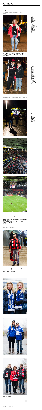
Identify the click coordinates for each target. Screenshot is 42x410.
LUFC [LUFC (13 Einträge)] (31, 62)
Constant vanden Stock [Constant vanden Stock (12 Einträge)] (33, 34)
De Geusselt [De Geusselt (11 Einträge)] (32, 36)
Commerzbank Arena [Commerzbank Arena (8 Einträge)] (33, 33)
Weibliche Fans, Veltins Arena (9, 275)
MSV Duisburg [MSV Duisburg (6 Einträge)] (32, 64)
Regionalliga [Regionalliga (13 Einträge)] (32, 75)
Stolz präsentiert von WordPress (11, 406)
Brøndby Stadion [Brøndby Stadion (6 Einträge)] (33, 30)
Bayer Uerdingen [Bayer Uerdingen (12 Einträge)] (33, 21)
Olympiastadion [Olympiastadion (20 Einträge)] (32, 70)
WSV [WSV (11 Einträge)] (31, 112)
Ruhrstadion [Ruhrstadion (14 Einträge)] (32, 85)
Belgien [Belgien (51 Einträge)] (31, 22)
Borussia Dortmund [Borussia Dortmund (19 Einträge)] (33, 25)
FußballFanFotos (9, 4)
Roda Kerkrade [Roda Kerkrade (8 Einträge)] (32, 78)
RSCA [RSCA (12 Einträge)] (31, 83)
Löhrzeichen (32, 118)
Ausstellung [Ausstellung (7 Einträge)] (32, 17)
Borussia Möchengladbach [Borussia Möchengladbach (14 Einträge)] (34, 26)
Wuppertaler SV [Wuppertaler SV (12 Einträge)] (32, 113)
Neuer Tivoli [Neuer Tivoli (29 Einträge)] (32, 68)
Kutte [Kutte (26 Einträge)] (31, 60)
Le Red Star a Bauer (33, 121)
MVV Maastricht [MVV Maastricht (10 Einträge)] (32, 66)
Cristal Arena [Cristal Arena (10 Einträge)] (32, 35)
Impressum (32, 122)
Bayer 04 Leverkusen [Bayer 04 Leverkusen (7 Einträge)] (33, 20)
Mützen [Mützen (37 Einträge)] (31, 67)
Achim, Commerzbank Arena (9, 227)
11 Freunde (32, 119)
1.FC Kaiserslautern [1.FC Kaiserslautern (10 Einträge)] (33, 12)
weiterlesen (4, 223)
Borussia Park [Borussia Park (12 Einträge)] (32, 27)
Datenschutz (13, 6)
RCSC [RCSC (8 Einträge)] (31, 73)
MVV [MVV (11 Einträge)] (31, 65)
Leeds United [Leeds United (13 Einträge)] (32, 61)
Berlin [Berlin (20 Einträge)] (31, 23)
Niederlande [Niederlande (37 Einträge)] (32, 69)
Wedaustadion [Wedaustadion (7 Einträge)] (32, 110)
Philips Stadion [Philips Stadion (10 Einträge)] (32, 71)
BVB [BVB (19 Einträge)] (31, 31)
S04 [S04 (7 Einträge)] (31, 86)
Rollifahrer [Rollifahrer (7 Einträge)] (32, 79)
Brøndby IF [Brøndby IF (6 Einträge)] (32, 28)
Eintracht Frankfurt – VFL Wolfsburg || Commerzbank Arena (15, 97)
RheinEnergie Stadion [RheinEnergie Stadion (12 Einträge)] (33, 76)
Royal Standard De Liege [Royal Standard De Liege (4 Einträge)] (33, 81)
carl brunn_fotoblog (33, 117)
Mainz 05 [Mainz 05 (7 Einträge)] (32, 63)
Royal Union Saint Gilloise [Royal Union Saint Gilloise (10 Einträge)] (34, 82)
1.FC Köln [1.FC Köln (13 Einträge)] (32, 13)
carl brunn (32, 116)
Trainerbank (8, 6)
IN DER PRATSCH (33, 120)
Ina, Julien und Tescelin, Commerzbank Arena (12, 12)
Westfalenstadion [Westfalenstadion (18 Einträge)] (33, 111)
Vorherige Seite (24, 401)
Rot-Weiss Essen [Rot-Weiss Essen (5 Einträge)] (33, 80)
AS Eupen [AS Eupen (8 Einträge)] (32, 16)
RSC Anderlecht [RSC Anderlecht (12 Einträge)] (32, 84)
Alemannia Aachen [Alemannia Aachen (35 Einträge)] (33, 15)
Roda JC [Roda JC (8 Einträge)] (32, 77)
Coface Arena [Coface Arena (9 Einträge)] (32, 32)
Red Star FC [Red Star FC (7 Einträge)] (32, 74)
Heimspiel (4, 6)
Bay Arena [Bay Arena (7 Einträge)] (32, 19)
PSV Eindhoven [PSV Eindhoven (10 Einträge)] (32, 72)
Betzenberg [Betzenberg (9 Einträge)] (32, 24)
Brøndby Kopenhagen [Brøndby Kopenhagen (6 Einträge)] (33, 29)
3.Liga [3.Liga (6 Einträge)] (31, 14)
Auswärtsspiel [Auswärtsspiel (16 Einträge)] (32, 18)
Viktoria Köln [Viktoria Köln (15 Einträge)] (32, 109)
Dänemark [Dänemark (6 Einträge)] (32, 37)
